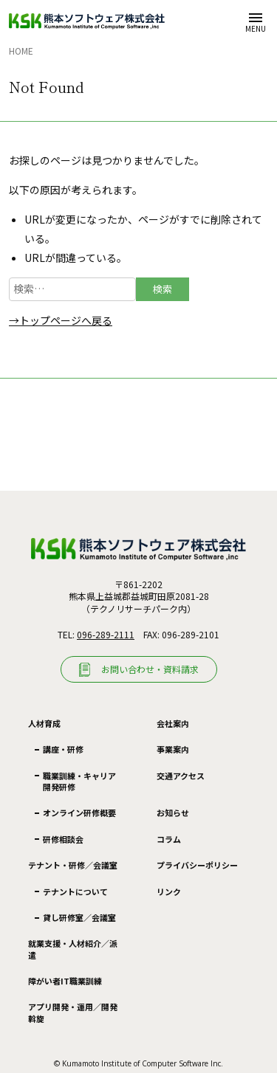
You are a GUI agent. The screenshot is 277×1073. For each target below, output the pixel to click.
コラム (169, 839)
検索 (162, 289)
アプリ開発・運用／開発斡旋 (72, 1012)
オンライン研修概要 (79, 812)
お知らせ (173, 812)
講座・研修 (63, 749)
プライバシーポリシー (197, 865)
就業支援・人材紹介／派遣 (72, 948)
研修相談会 (63, 839)
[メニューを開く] (255, 21)
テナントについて (75, 891)
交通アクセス (181, 776)
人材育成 (44, 723)
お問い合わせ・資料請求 (150, 669)
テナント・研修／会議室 (72, 865)
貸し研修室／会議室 (79, 917)
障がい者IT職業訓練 (65, 981)
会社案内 (173, 723)
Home (21, 50)
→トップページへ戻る (60, 320)
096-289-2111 (105, 634)
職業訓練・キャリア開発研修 (79, 781)
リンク (169, 891)
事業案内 (173, 749)
